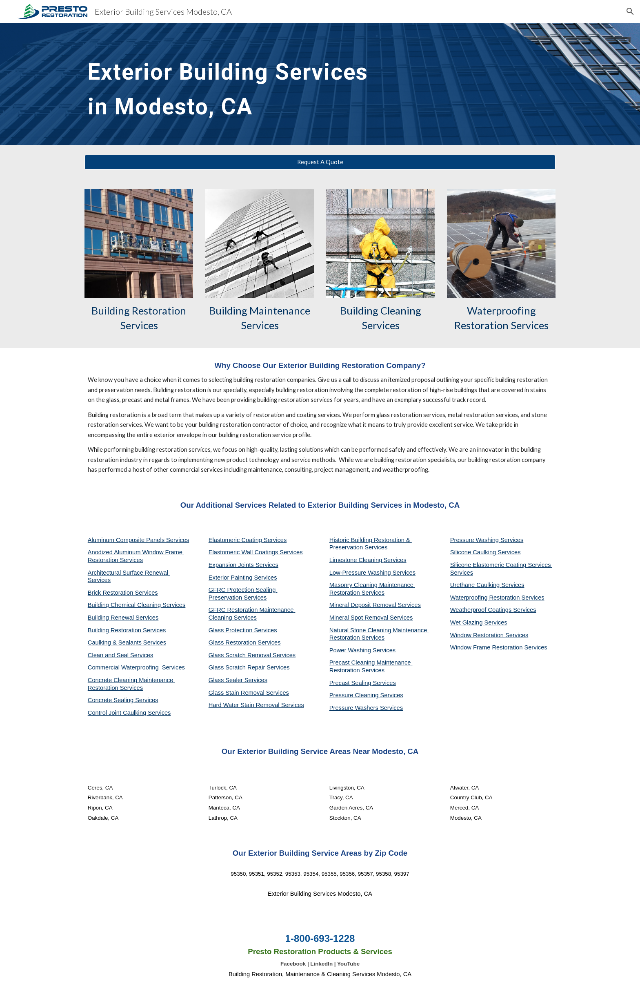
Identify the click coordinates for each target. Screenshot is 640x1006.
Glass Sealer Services (238, 680)
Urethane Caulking (475, 585)
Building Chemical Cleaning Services (137, 605)
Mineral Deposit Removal (363, 605)
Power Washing (351, 650)
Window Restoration (477, 635)
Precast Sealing (351, 683)
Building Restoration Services (127, 630)
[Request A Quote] (320, 162)
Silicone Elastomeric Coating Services (500, 565)
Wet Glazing (467, 622)
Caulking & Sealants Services (127, 642)
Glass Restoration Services (245, 642)
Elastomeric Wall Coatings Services (256, 552)
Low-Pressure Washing (361, 572)
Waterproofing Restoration (486, 597)
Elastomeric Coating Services (248, 540)
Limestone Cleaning (355, 560)
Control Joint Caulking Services (129, 712)
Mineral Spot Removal (359, 617)
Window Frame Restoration (487, 647)
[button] (630, 11)
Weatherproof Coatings (481, 610)
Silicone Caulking (474, 552)
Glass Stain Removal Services (249, 692)
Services (394, 560)
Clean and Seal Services (120, 655)
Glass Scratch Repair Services (249, 667)
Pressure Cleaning (354, 695)
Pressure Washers (354, 708)
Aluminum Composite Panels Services (138, 540)
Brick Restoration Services (123, 592)
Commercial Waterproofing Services (136, 667)
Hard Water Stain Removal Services (256, 705)
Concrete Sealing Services (123, 700)
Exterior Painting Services (243, 577)
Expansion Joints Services (243, 565)
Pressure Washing (475, 540)
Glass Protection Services (243, 630)
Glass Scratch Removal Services (252, 655)
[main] (239, 84)
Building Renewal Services (123, 617)
